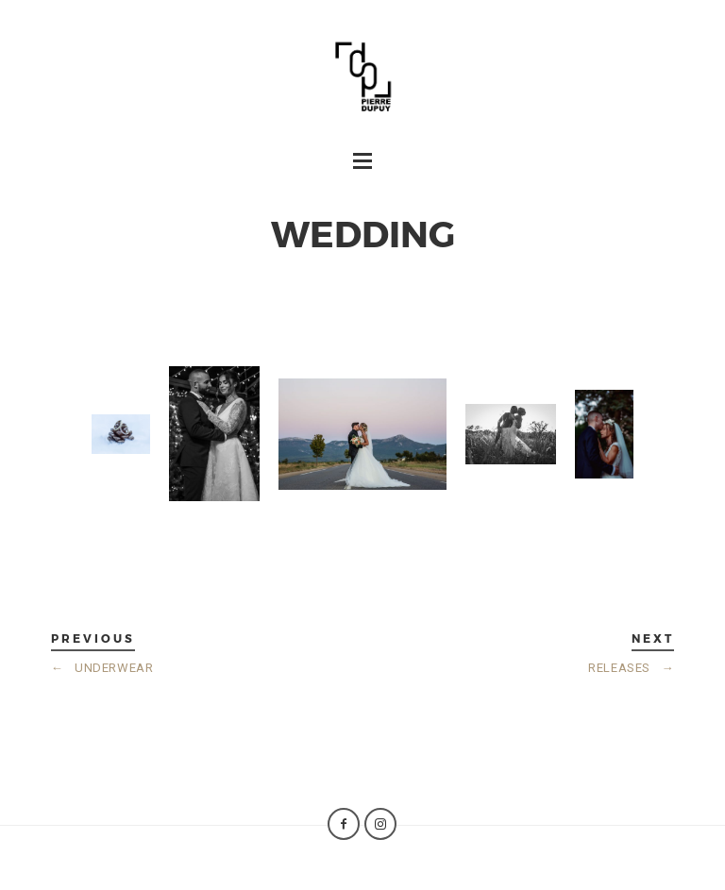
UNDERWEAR (102, 668)
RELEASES (631, 668)
